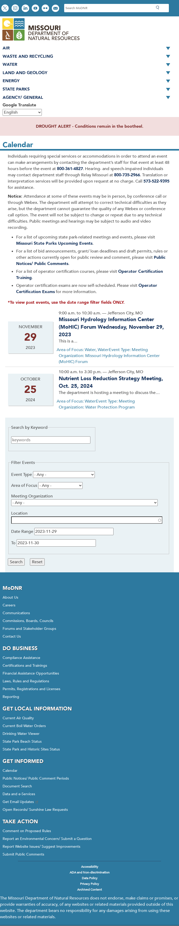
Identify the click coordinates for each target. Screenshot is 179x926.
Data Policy (89, 878)
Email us (56, 8)
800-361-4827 (70, 169)
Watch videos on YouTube (36, 8)
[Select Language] (22, 112)
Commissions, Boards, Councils (28, 620)
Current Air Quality (18, 718)
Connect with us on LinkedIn (26, 8)
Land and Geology (88, 73)
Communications (16, 613)
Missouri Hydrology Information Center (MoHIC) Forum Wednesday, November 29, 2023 (111, 327)
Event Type (21, 474)
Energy (88, 81)
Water (88, 64)
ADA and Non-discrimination (90, 872)
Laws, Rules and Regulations (26, 681)
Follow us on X (5, 8)
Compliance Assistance (21, 657)
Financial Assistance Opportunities (31, 673)
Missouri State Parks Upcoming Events (54, 243)
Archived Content (89, 889)
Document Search (17, 786)
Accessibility (89, 866)
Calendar (10, 770)
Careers (9, 605)
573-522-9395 (156, 181)
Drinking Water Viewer (21, 733)
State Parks (88, 89)
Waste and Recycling (88, 56)
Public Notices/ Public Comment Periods (36, 778)
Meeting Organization (32, 496)
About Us (10, 597)
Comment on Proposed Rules (27, 830)
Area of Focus (24, 485)
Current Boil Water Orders (24, 725)
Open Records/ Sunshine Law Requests (35, 809)
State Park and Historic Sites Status (31, 749)
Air (88, 48)
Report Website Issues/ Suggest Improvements (41, 846)
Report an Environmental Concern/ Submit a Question (47, 838)
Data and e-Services (19, 794)
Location (19, 513)
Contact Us (12, 636)
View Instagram (15, 8)
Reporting (11, 696)
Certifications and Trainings (25, 665)
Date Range (22, 531)
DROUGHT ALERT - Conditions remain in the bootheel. (89, 126)
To (13, 543)
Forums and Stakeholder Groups (29, 628)
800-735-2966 (127, 175)
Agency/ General (88, 97)
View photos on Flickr (46, 8)
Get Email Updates (21, 801)
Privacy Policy (89, 883)
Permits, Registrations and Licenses (31, 689)
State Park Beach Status (22, 741)
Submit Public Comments (23, 854)
